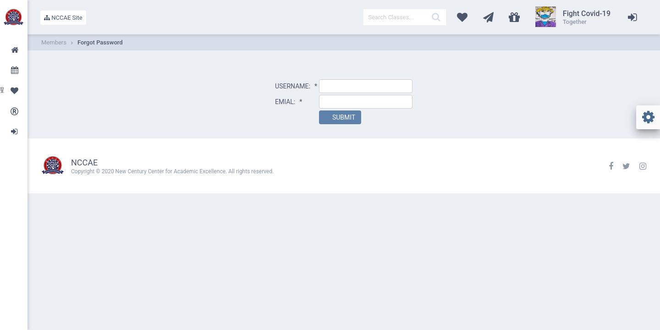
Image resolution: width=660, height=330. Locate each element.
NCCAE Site (63, 17)
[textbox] (404, 17)
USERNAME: (296, 86)
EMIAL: (288, 101)
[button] (340, 117)
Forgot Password (100, 42)
